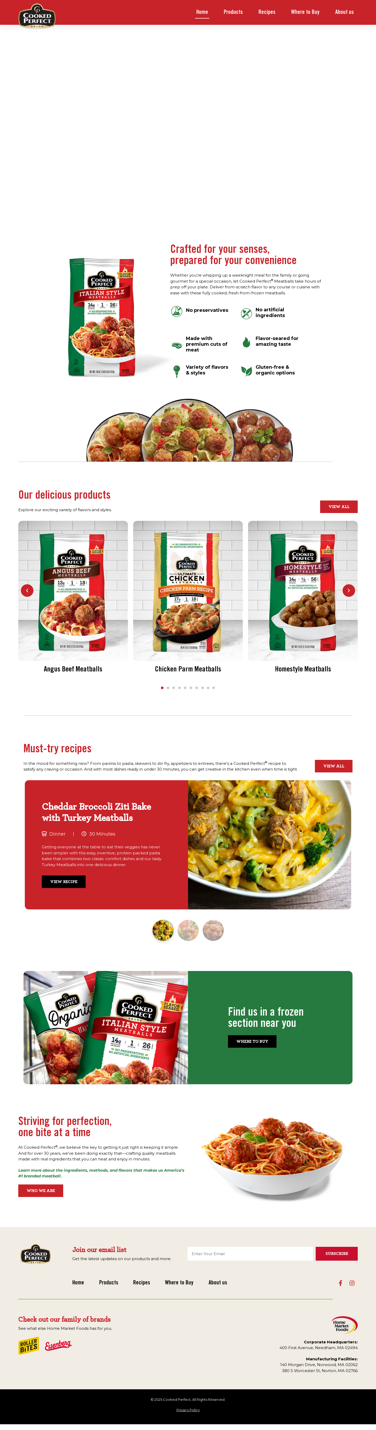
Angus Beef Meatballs (73, 670)
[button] (27, 590)
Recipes (266, 13)
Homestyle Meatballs (303, 670)
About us (344, 13)
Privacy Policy (188, 1410)
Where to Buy (305, 13)
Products (233, 13)
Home (202, 13)
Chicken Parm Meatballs (188, 670)
